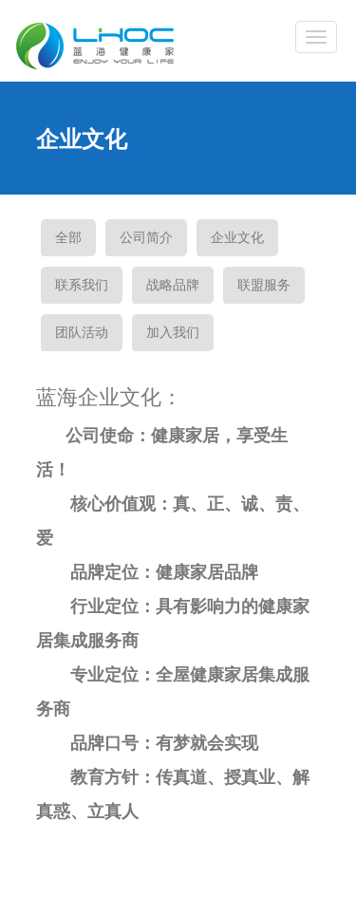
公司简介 (146, 238)
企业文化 (237, 238)
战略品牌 (172, 285)
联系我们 (81, 285)
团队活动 (81, 333)
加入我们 (172, 333)
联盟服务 (263, 285)
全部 (68, 238)
